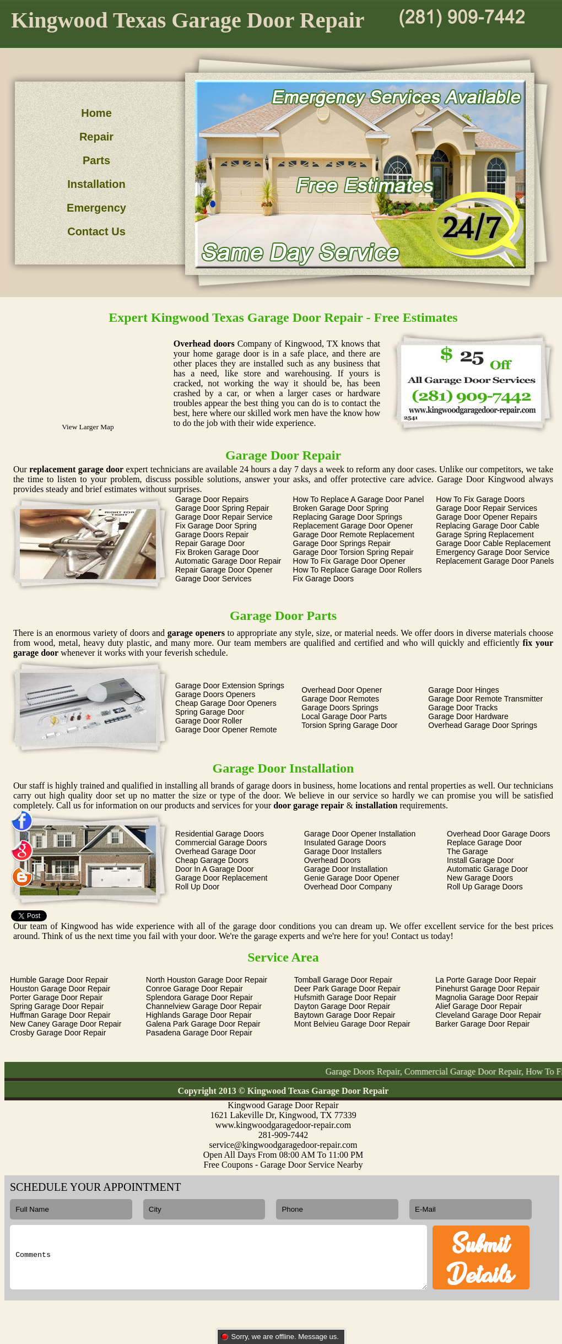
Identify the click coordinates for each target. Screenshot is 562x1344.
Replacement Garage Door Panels (495, 561)
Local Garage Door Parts (344, 716)
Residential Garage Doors (219, 833)
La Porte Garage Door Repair (485, 979)
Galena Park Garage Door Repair (203, 1023)
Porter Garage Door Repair (56, 997)
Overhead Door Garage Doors (498, 833)
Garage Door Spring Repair (222, 508)
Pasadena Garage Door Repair (199, 1032)
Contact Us (96, 231)
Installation (96, 184)
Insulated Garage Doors (345, 842)
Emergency (96, 208)
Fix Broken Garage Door (217, 552)
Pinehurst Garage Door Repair (487, 988)
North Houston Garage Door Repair (206, 979)
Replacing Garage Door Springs (347, 516)
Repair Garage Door (210, 543)
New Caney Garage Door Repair (65, 1023)
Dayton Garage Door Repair (342, 1006)
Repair (96, 137)
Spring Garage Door (209, 712)
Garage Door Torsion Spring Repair (353, 552)
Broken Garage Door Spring (341, 508)
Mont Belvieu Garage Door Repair (352, 1023)
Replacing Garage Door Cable (487, 525)
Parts (96, 160)
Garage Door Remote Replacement (353, 534)
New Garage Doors (480, 877)
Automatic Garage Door (487, 869)
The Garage (467, 851)
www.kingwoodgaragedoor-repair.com (283, 1125)
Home (96, 113)
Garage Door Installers (343, 851)
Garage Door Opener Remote (226, 729)
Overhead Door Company (348, 886)
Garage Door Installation (346, 869)
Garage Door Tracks (463, 707)
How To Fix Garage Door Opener (349, 561)
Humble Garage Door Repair (59, 979)
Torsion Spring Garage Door (349, 725)
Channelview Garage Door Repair (204, 1006)
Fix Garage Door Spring (216, 525)
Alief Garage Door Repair (478, 1006)
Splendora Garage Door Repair (199, 997)
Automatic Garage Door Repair (228, 561)
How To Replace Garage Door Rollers (357, 569)
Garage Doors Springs (339, 707)
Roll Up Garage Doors (485, 886)
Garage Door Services (213, 578)
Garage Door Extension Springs (229, 685)
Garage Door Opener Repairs (486, 516)
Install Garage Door (480, 860)
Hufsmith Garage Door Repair (345, 997)
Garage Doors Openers (215, 694)
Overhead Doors (332, 860)
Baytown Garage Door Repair (345, 1015)
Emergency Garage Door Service (492, 552)
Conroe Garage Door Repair (194, 988)
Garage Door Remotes (340, 698)
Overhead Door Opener (341, 690)
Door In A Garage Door (214, 869)
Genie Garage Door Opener (351, 877)
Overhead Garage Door (215, 851)
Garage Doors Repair (211, 534)
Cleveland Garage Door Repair (488, 1015)
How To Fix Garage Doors (480, 499)
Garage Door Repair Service (224, 516)
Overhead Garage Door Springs (482, 725)
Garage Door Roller (208, 720)
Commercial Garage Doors (221, 842)
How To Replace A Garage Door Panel (358, 499)
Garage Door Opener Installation (359, 833)
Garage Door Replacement (221, 877)
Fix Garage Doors (323, 578)
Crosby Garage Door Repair (58, 1032)
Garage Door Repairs (211, 499)
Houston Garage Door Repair (60, 988)
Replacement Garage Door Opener (353, 525)
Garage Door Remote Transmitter (485, 698)
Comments (218, 1257)
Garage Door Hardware (468, 716)
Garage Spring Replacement (484, 534)
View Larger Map (88, 427)
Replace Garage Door (484, 842)
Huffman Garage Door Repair (60, 1015)
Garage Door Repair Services (486, 508)
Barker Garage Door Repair (482, 1023)
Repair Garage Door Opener (224, 569)
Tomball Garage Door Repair (343, 979)
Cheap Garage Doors (211, 860)
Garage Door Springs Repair (342, 543)
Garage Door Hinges (463, 690)
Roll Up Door (197, 886)
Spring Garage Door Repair (57, 1006)
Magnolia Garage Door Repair (486, 997)
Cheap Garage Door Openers (226, 703)
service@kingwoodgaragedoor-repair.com (283, 1144)
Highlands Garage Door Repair (199, 1015)
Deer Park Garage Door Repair (347, 988)
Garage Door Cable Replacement (493, 543)
